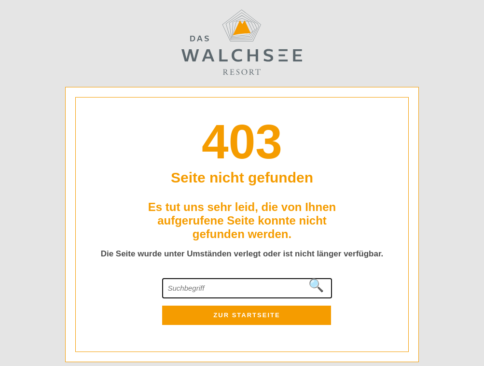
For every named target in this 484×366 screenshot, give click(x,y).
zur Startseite (246, 315)
